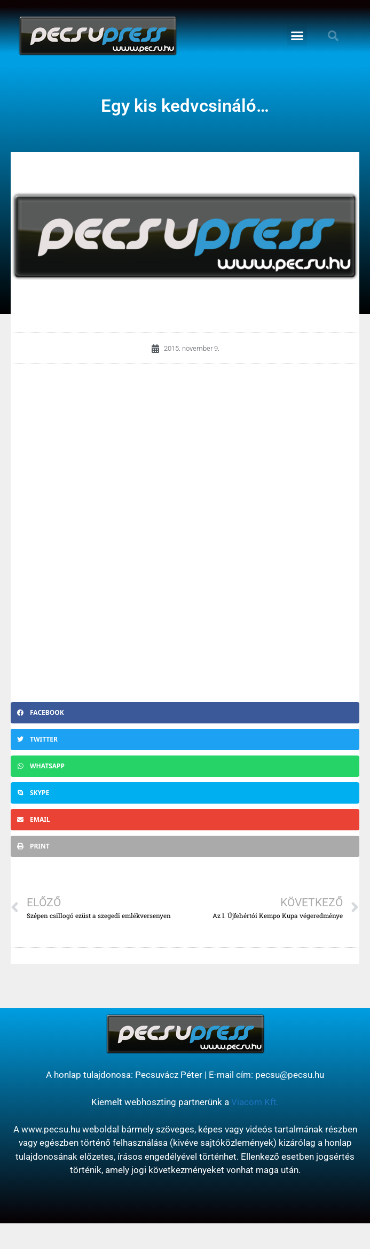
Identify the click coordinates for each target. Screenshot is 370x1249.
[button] (297, 36)
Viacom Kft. (255, 1102)
